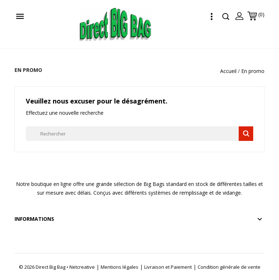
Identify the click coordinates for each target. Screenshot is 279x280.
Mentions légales (119, 267)
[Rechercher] (139, 133)
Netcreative (82, 267)
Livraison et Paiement (168, 267)
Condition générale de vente (229, 267)
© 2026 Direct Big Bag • (44, 267)
